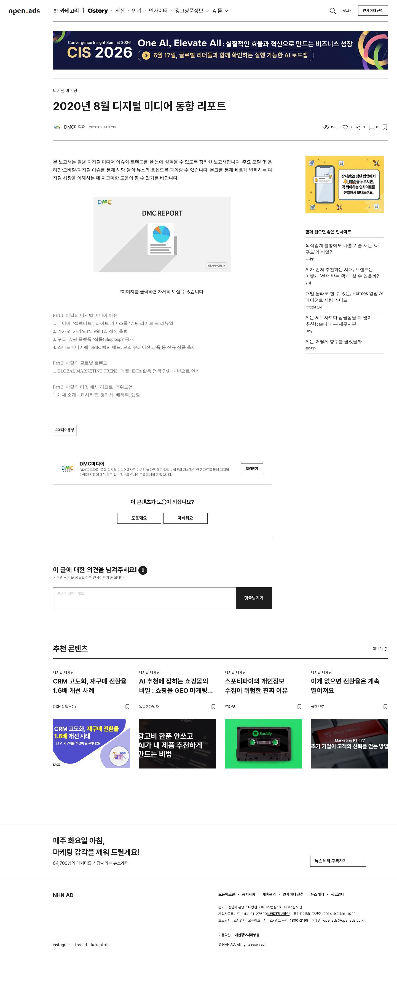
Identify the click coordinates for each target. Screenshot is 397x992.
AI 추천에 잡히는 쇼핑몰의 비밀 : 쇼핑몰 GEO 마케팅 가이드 (173, 686)
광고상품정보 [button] (189, 10)
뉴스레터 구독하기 (338, 861)
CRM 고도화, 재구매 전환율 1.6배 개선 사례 (90, 686)
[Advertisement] (344, 438)
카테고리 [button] (66, 10)
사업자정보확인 (278, 914)
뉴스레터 (317, 894)
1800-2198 (299, 920)
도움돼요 (139, 518)
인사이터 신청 (373, 10)
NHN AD (63, 895)
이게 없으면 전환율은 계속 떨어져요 (345, 686)
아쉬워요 (185, 518)
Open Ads (24, 11)
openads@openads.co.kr (344, 920)
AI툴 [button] (217, 10)
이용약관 (224, 935)
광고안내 (337, 894)
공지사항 (248, 894)
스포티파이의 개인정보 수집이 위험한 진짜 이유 (256, 686)
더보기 (380, 649)
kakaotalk (100, 945)
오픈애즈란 (226, 894)
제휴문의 (269, 894)
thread (81, 945)
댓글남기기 (254, 598)
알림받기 (252, 469)
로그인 (348, 10)
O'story (98, 10)
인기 (136, 10)
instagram (62, 945)
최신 (120, 10)
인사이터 (158, 10)
